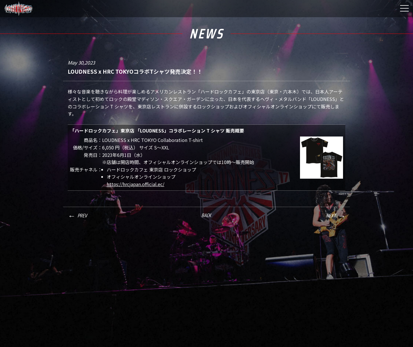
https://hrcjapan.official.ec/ (135, 184)
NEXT (331, 216)
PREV (82, 216)
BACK (206, 215)
